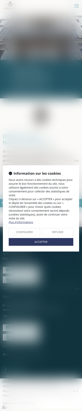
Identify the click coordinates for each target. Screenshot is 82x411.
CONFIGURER (24, 232)
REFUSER (57, 232)
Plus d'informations (21, 222)
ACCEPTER (41, 242)
